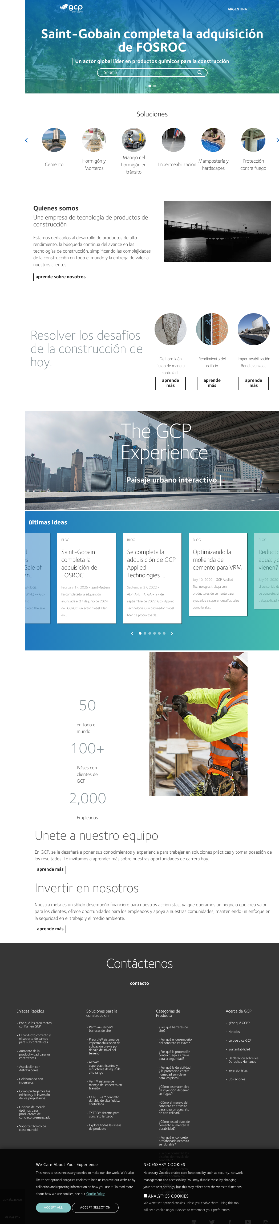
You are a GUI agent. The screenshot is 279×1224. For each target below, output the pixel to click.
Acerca (7, 79)
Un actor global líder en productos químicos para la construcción (152, 61)
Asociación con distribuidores (29, 1043)
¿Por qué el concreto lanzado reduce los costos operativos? (173, 1147)
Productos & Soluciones (12, 15)
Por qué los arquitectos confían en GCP (35, 999)
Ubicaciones (236, 1054)
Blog (5, 99)
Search (260, 10)
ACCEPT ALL (53, 1207)
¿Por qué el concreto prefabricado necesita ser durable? (174, 1116)
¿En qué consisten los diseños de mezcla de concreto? (174, 1131)
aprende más (50, 844)
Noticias (234, 1006)
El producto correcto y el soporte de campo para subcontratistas (35, 1013)
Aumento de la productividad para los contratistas (34, 1029)
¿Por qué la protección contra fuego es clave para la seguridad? (174, 1030)
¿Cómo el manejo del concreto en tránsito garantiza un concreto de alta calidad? (174, 1082)
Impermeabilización (177, 164)
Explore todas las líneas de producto (105, 1101)
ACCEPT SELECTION (95, 1207)
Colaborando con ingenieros (31, 1055)
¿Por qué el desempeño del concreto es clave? (175, 1016)
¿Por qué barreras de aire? (173, 1003)
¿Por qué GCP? (239, 997)
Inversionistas (238, 1045)
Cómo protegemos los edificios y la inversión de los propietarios (34, 1069)
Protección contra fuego (253, 165)
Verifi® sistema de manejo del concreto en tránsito (105, 1059)
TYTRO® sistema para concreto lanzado (104, 1089)
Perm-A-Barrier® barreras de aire (101, 1003)
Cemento (54, 164)
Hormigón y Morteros (94, 165)
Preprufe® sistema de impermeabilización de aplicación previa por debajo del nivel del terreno (104, 1021)
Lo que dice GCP (240, 1015)
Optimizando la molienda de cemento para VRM (217, 560)
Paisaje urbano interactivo (172, 480)
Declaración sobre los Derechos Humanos (243, 1034)
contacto (139, 958)
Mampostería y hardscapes (213, 165)
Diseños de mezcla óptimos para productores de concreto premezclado (35, 1087)
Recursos (9, 58)
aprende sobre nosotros (61, 277)
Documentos (12, 38)
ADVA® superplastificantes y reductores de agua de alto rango (104, 1042)
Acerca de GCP (239, 986)
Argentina (237, 9)
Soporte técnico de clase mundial (32, 1102)
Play (217, 231)
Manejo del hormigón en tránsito (134, 165)
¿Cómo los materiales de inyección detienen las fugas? (174, 1065)
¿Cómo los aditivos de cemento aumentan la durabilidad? (174, 1100)
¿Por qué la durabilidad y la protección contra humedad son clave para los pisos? (175, 1047)
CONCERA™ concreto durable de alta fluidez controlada (104, 1075)
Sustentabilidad (239, 1024)
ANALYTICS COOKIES (168, 1196)
